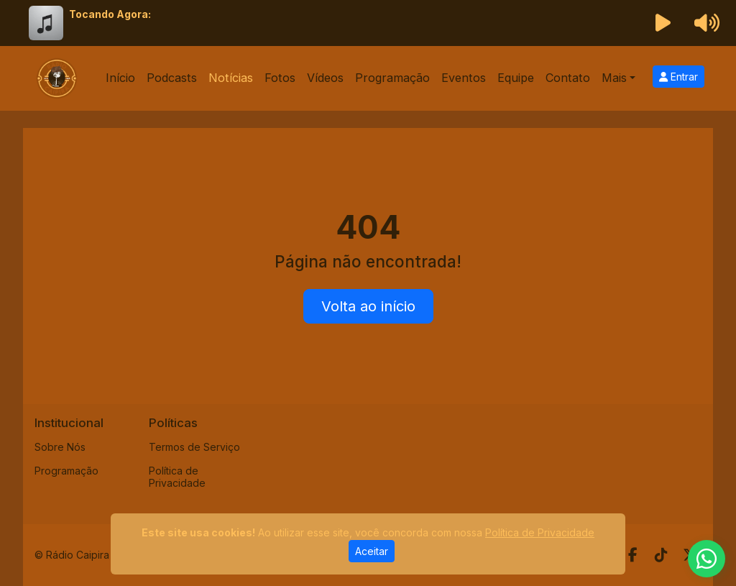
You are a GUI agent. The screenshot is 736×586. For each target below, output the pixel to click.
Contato (568, 77)
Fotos (279, 77)
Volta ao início (368, 306)
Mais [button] (614, 77)
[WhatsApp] (706, 558)
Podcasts (172, 77)
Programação (392, 77)
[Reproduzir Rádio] (663, 23)
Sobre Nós (60, 447)
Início (120, 77)
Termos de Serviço (194, 447)
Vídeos (325, 77)
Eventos (463, 77)
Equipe (515, 77)
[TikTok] (661, 555)
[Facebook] (633, 555)
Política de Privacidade (177, 476)
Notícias (230, 77)
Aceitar (371, 551)
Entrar (678, 76)
